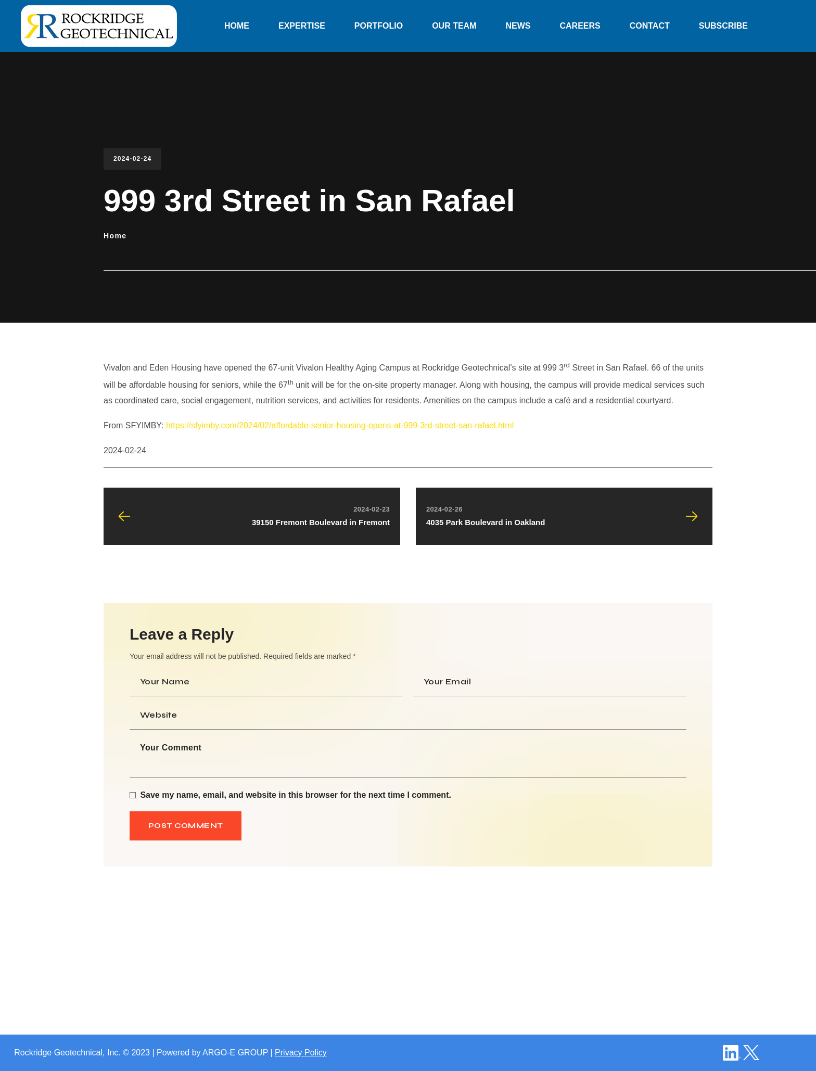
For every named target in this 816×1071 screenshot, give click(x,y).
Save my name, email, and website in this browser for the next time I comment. (295, 794)
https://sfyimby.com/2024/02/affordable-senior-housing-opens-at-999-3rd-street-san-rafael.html (340, 425)
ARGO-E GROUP (235, 1052)
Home (115, 236)
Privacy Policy (301, 1052)
